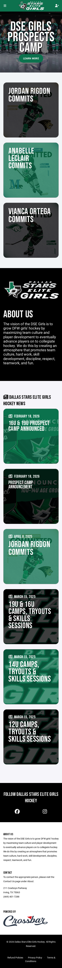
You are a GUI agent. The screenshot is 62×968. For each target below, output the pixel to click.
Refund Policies (15, 957)
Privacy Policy (35, 957)
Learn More (31, 58)
